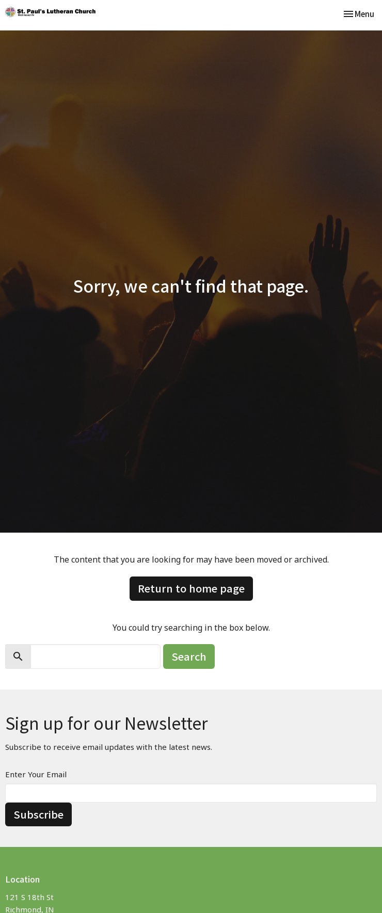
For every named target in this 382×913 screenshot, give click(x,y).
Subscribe (38, 814)
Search (188, 656)
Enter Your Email (36, 774)
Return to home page (191, 588)
